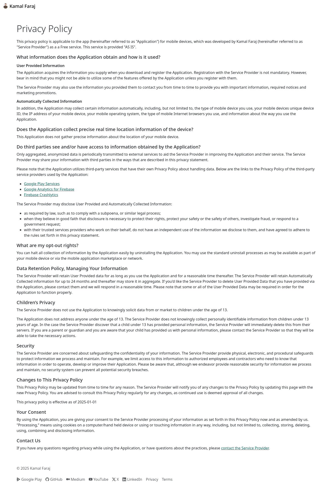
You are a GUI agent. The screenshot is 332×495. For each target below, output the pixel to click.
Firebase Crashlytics (41, 194)
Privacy (152, 479)
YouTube (98, 479)
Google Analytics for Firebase (49, 189)
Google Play (29, 479)
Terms (167, 479)
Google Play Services (41, 183)
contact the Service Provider (245, 448)
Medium (75, 479)
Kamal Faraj (19, 6)
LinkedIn (132, 479)
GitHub (53, 479)
